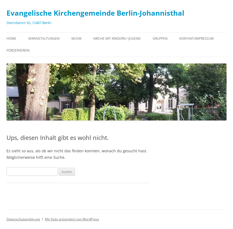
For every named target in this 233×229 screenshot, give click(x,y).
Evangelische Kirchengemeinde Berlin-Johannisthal (95, 13)
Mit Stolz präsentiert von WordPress (72, 219)
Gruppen (160, 38)
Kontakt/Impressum (196, 38)
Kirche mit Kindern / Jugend (117, 38)
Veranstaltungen (44, 38)
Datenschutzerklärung (23, 219)
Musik (76, 38)
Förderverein (17, 50)
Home (11, 38)
